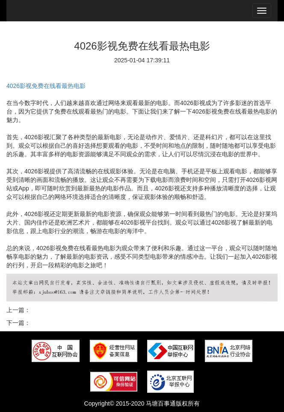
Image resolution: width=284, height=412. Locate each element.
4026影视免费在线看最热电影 (46, 85)
